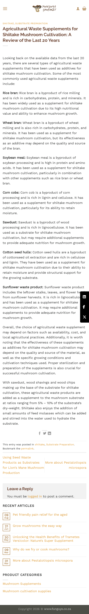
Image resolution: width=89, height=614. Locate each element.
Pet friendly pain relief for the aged (40, 514)
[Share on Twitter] (44, 433)
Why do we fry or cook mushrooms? (41, 549)
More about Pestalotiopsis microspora (43, 560)
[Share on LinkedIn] (49, 433)
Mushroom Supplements (22, 583)
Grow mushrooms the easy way (37, 526)
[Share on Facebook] (39, 433)
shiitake (8, 23)
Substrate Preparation (31, 23)
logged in (35, 496)
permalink (27, 448)
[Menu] (5, 8)
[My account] (78, 8)
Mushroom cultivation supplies (27, 591)
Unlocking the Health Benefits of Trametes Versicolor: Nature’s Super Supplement (46, 539)
